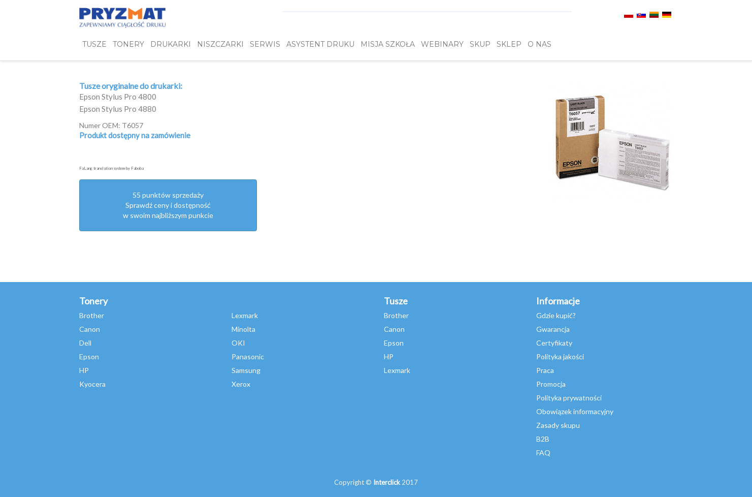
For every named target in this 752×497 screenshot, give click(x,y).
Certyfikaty (554, 342)
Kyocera (92, 384)
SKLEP (509, 44)
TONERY (128, 44)
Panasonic (248, 356)
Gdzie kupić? (556, 315)
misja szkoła (388, 44)
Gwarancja (553, 329)
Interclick (386, 482)
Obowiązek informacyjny (574, 411)
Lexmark (245, 315)
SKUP (480, 44)
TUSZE (94, 44)
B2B (542, 438)
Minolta (243, 329)
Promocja (551, 384)
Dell (85, 342)
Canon (89, 329)
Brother (91, 315)
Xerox (241, 384)
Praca (545, 370)
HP (84, 370)
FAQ (543, 452)
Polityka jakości (560, 356)
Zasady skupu (558, 425)
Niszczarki (220, 44)
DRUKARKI (170, 44)
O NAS (539, 44)
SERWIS (265, 44)
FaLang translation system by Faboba (111, 168)
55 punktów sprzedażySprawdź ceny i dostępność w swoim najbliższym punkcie (168, 205)
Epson (89, 356)
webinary (442, 44)
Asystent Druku (320, 44)
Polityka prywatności (569, 397)
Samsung (246, 370)
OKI (238, 342)
